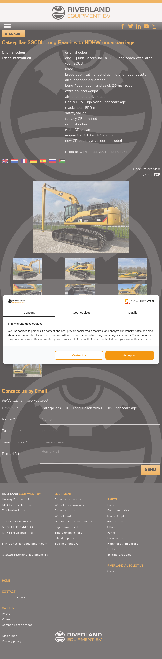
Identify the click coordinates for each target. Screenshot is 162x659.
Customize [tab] (79, 355)
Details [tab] (132, 312)
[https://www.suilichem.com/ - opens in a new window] (139, 301)
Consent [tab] (29, 312)
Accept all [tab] (129, 355)
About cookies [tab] (81, 312)
